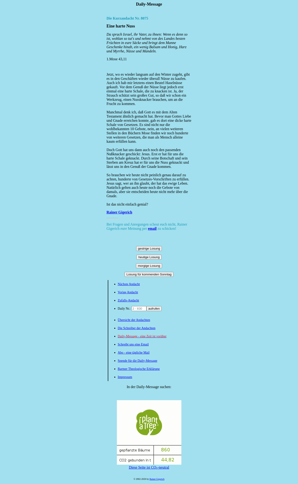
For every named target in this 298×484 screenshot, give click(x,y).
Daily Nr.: (125, 308)
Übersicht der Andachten (134, 320)
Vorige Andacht (128, 292)
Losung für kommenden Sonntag (148, 274)
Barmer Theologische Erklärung (139, 369)
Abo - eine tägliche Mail (134, 352)
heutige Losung (148, 257)
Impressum (125, 377)
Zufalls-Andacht (128, 300)
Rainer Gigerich (119, 212)
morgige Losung (149, 265)
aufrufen (154, 308)
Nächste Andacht (129, 284)
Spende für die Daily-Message (137, 360)
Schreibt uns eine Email (133, 344)
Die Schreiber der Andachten (137, 328)
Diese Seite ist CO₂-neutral (149, 465)
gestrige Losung (149, 248)
